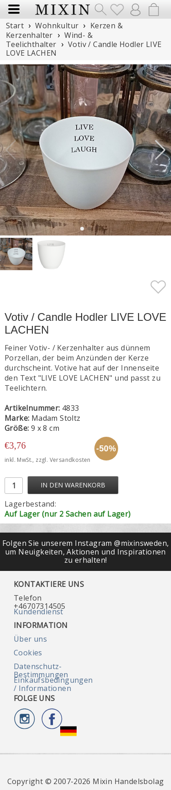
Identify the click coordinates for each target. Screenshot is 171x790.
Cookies (28, 653)
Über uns (30, 639)
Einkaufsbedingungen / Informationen (53, 684)
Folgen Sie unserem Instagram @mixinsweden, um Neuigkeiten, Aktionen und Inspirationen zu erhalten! (85, 551)
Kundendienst (38, 612)
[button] (160, 150)
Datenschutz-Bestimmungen (41, 670)
